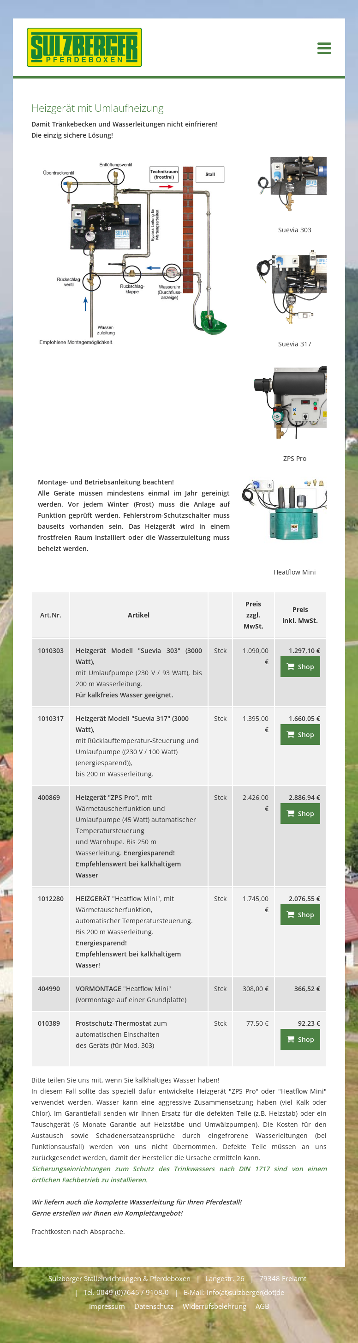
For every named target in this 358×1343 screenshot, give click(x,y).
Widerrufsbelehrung (214, 1306)
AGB (262, 1306)
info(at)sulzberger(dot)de (245, 1292)
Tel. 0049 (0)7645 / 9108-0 (126, 1292)
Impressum (107, 1306)
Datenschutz (153, 1306)
